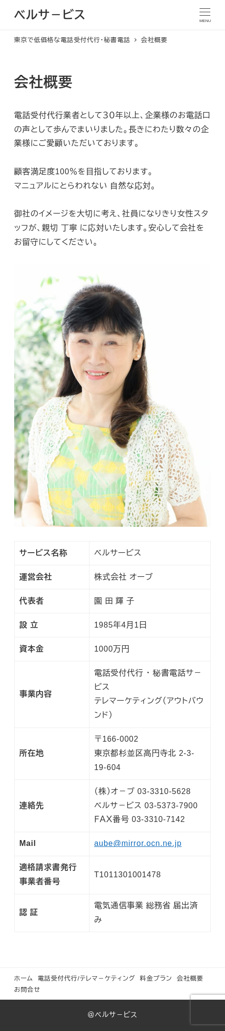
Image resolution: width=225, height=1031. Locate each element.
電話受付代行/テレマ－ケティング (86, 978)
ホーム (23, 978)
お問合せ (27, 989)
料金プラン (156, 978)
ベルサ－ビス (50, 15)
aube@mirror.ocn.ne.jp (137, 843)
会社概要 (190, 978)
